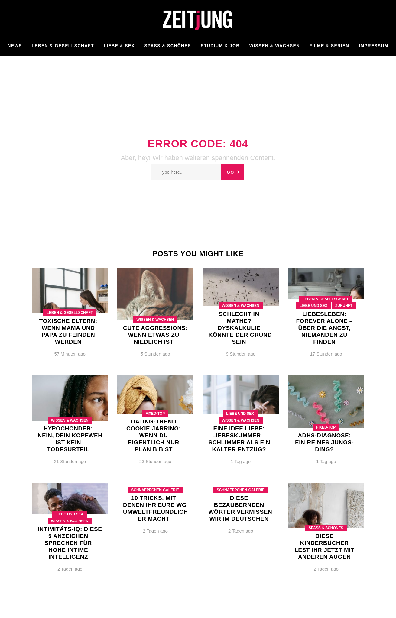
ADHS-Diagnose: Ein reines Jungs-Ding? (324, 442)
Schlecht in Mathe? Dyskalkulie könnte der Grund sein (240, 328)
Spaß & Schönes (326, 528)
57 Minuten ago (70, 353)
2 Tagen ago (69, 568)
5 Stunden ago (155, 353)
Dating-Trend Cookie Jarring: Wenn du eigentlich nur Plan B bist (153, 435)
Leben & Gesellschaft (70, 313)
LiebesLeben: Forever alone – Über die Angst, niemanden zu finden (324, 328)
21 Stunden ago (70, 461)
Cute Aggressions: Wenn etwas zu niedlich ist (155, 335)
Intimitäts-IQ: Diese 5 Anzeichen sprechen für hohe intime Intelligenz (70, 543)
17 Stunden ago (326, 353)
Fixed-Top (155, 413)
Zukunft (343, 306)
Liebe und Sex (313, 306)
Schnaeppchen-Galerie (155, 490)
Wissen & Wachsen (155, 319)
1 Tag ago (241, 461)
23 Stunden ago (155, 461)
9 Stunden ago (240, 353)
